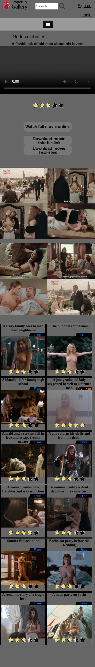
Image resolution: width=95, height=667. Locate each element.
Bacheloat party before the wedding (69, 543)
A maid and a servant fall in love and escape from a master (23, 438)
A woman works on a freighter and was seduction (23, 489)
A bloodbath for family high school (23, 382)
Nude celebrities (29, 36)
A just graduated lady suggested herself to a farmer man (69, 384)
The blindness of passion (69, 326)
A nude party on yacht (69, 595)
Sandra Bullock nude (23, 541)
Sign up (84, 6)
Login (86, 15)
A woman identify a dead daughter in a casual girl (69, 489)
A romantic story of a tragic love (23, 597)
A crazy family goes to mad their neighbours (23, 328)
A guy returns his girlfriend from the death (69, 435)
